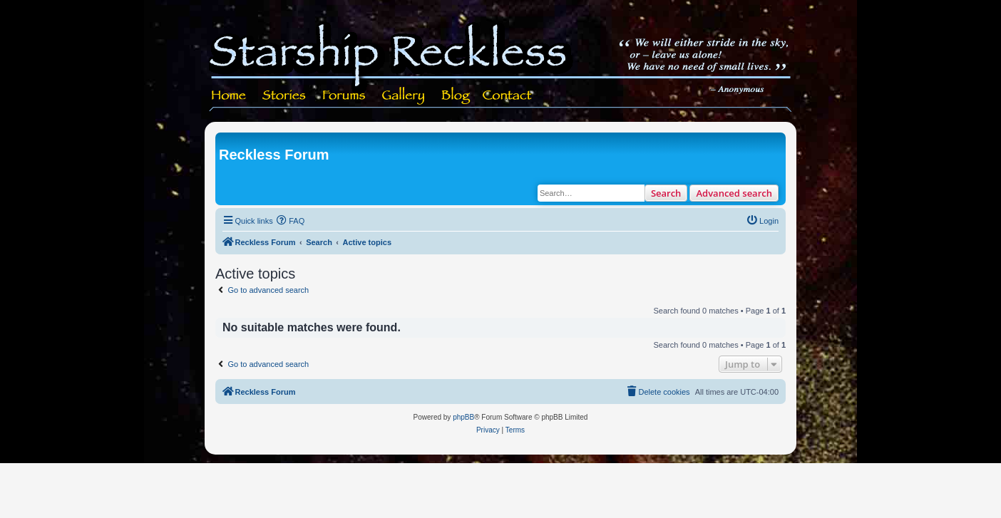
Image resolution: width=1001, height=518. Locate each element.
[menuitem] (291, 220)
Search (666, 193)
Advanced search (734, 193)
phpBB (463, 417)
